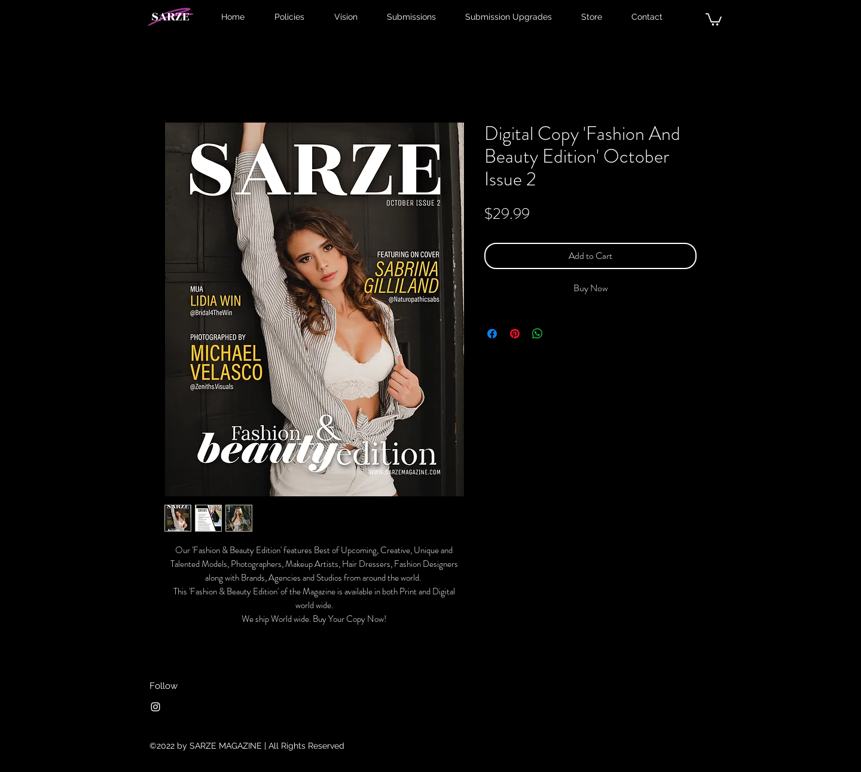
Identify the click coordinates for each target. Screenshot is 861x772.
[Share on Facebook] (492, 334)
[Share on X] (560, 334)
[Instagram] (155, 707)
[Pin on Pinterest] (515, 334)
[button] (714, 19)
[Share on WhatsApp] (537, 334)
